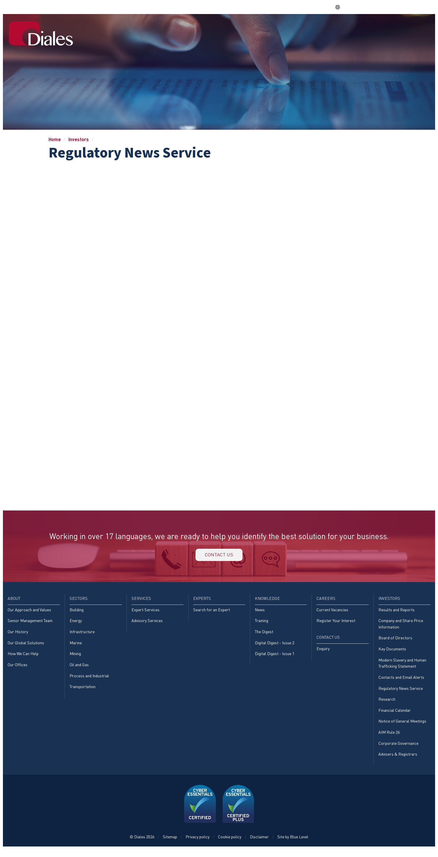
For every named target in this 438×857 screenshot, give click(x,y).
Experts (279, 27)
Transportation (83, 691)
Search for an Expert (211, 612)
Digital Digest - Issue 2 (274, 646)
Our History (18, 635)
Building (77, 612)
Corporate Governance (398, 749)
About (196, 27)
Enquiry (323, 652)
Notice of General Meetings (402, 727)
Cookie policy (229, 844)
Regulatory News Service (400, 693)
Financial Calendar (394, 716)
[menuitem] (174, 27)
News (260, 612)
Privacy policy (198, 844)
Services (250, 27)
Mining (75, 658)
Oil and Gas (79, 669)
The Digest (264, 635)
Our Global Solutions (26, 646)
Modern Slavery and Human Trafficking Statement (402, 668)
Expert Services (145, 612)
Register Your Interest (335, 624)
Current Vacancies (332, 612)
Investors (374, 27)
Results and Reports (396, 612)
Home (174, 27)
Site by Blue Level (292, 844)
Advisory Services (147, 624)
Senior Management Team (30, 624)
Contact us (219, 556)
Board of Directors (395, 642)
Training (261, 624)
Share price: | (301, 6)
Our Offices (17, 669)
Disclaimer (259, 844)
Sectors (222, 27)
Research (386, 704)
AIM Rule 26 (389, 738)
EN (341, 7)
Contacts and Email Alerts (401, 682)
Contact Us (411, 27)
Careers (344, 27)
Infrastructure (82, 635)
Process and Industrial (89, 680)
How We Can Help (23, 658)
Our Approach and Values (29, 612)
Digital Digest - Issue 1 (274, 658)
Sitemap (170, 844)
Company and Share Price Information (400, 627)
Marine (76, 646)
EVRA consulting (374, 6)
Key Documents (392, 653)
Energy (76, 624)
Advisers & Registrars (397, 761)
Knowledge (311, 27)
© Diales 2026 (142, 844)
